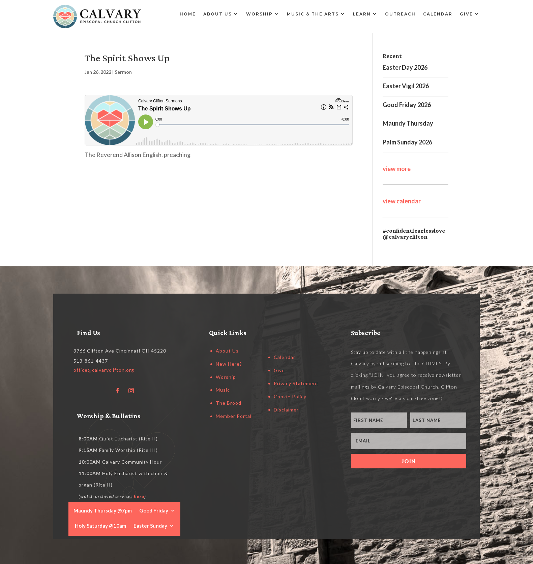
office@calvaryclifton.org (103, 370)
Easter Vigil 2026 (406, 86)
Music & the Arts (313, 13)
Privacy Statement (296, 383)
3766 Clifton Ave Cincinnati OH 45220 (119, 351)
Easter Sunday (150, 525)
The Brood (228, 403)
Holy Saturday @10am (100, 525)
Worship (259, 13)
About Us (217, 13)
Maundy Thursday (408, 123)
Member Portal (233, 416)
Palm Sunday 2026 (407, 142)
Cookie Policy (290, 396)
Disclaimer (286, 409)
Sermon (123, 72)
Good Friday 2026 (407, 104)
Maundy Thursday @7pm (102, 510)
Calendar (437, 13)
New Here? (229, 364)
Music (223, 390)
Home (188, 13)
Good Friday (153, 510)
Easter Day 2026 (405, 67)
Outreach (400, 13)
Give (466, 13)
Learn (362, 13)
